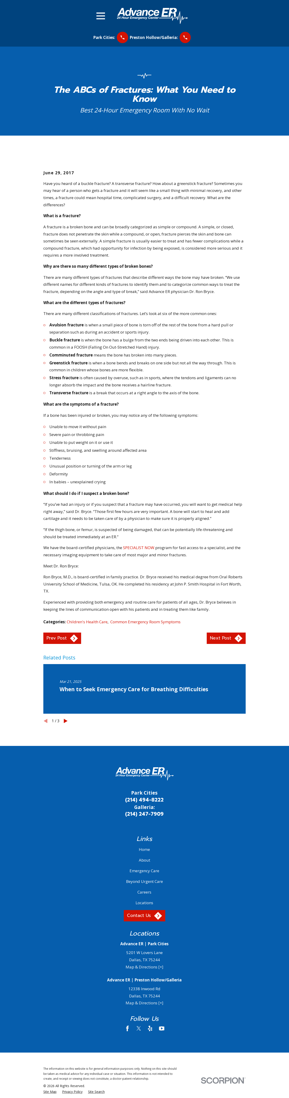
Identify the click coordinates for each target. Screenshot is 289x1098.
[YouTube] (162, 1028)
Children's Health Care (87, 621)
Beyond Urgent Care (144, 881)
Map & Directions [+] (144, 967)
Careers (144, 892)
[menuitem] (50, 1092)
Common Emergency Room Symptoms (145, 621)
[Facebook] (127, 1028)
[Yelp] (150, 1028)
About (144, 860)
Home (144, 849)
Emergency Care (144, 870)
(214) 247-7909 (144, 814)
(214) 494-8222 (144, 800)
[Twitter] (139, 1028)
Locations (144, 902)
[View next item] (66, 721)
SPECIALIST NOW (138, 547)
